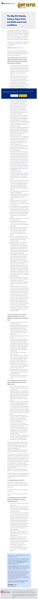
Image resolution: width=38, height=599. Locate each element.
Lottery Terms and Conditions (12, 556)
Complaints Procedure (11, 555)
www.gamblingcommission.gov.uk (13, 563)
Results (27, 555)
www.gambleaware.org (14, 566)
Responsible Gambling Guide (20, 555)
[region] (19, 94)
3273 (23, 582)
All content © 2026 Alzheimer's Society (19, 591)
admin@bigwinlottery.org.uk (15, 171)
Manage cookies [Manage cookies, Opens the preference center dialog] (14, 95)
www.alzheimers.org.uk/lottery (20, 561)
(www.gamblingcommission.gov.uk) (17, 36)
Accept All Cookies (23, 95)
